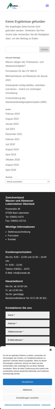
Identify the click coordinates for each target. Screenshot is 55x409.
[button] (50, 349)
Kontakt (12, 239)
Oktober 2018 (13, 159)
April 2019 (11, 154)
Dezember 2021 (14, 134)
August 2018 (12, 165)
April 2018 (11, 170)
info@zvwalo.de (21, 273)
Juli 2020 (10, 144)
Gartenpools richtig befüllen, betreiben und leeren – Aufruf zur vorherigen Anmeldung (25, 89)
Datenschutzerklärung (13, 405)
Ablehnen (27, 390)
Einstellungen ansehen (27, 398)
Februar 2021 (13, 139)
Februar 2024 (13, 114)
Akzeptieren (27, 382)
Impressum (46, 405)
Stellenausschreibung (19, 232)
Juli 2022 (10, 129)
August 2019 (12, 149)
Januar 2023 (12, 124)
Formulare (13, 235)
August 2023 (12, 119)
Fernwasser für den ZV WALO (21, 71)
